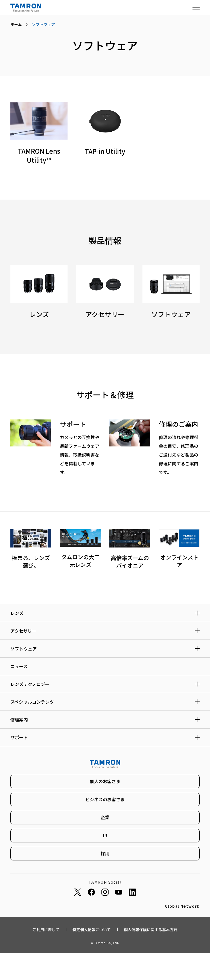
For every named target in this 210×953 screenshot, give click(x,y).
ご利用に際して (46, 929)
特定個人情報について (91, 929)
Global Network (182, 906)
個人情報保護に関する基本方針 (150, 929)
